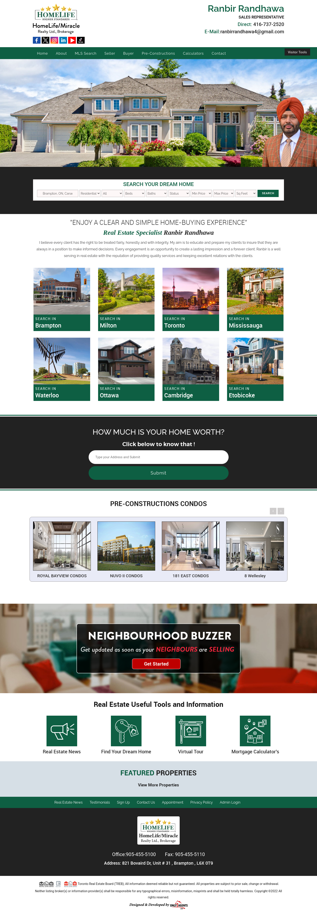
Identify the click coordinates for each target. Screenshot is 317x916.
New (179, 193)
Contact (219, 53)
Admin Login (230, 802)
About (61, 53)
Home (42, 53)
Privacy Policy (201, 802)
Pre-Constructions (158, 53)
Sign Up (123, 802)
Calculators (193, 53)
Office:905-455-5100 (134, 854)
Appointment (172, 802)
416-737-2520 (268, 24)
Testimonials (100, 802)
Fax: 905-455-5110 (185, 854)
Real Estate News (68, 802)
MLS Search (85, 53)
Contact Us (146, 802)
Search (268, 193)
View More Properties (158, 785)
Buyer (128, 53)
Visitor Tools (297, 52)
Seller (109, 53)
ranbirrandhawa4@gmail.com (252, 31)
